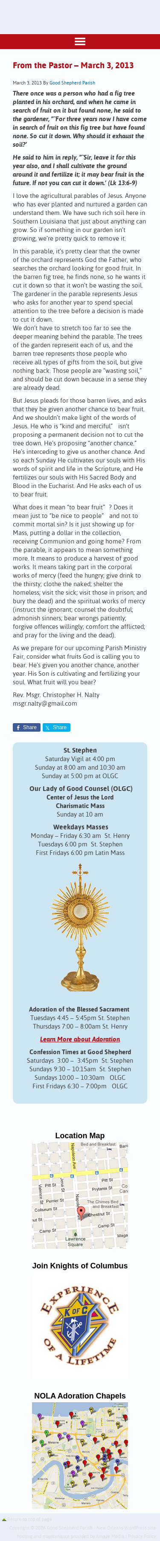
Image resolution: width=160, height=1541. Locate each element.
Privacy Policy (142, 1536)
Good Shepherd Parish (72, 83)
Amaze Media (110, 1536)
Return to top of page (29, 1519)
